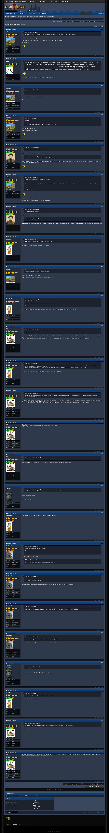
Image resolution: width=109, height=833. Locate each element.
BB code (34, 800)
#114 (102, 421)
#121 (102, 632)
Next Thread (60, 789)
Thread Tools (95, 26)
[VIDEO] (34, 805)
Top (102, 786)
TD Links (31, 1)
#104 (102, 114)
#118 (102, 543)
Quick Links (42, 13)
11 (90, 21)
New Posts (9, 13)
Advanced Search (101, 13)
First (72, 21)
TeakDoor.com (59, 831)
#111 (102, 325)
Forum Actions (31, 13)
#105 (102, 143)
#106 (102, 174)
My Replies (54, 1)
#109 (102, 266)
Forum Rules (35, 808)
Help (29, 11)
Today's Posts (9, 1)
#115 (102, 453)
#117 (102, 512)
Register (34, 11)
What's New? (43, 1)
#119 (102, 572)
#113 (102, 390)
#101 (102, 29)
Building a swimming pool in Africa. (17, 24)
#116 (102, 485)
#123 (102, 689)
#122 (102, 662)
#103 (102, 85)
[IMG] (34, 803)
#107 (102, 206)
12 (92, 21)
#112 (102, 359)
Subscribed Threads (20, 1)
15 (96, 21)
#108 (102, 236)
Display (100, 26)
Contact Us (85, 812)
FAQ (15, 13)
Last (102, 21)
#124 (102, 720)
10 (89, 21)
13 (94, 21)
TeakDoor (15, 824)
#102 (102, 58)
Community (21, 13)
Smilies (34, 802)
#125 (102, 751)
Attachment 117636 (29, 552)
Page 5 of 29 (67, 21)
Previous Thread (49, 789)
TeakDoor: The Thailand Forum (94, 812)
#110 (102, 295)
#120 (102, 602)
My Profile (65, 1)
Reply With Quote (99, 55)
